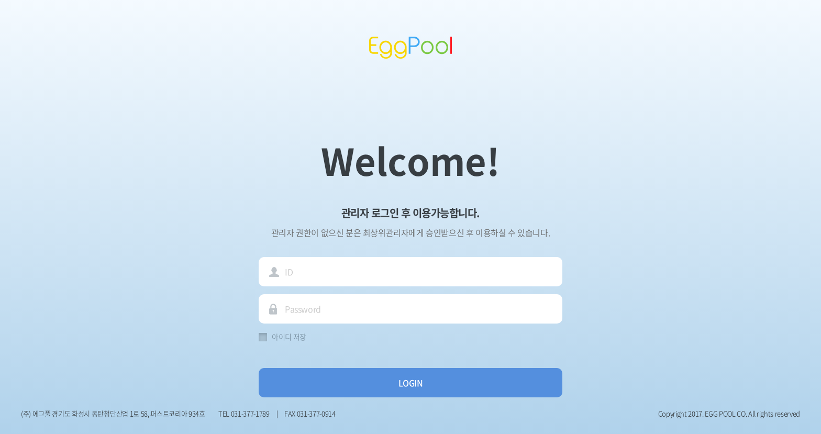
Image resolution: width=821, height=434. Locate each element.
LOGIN (410, 382)
